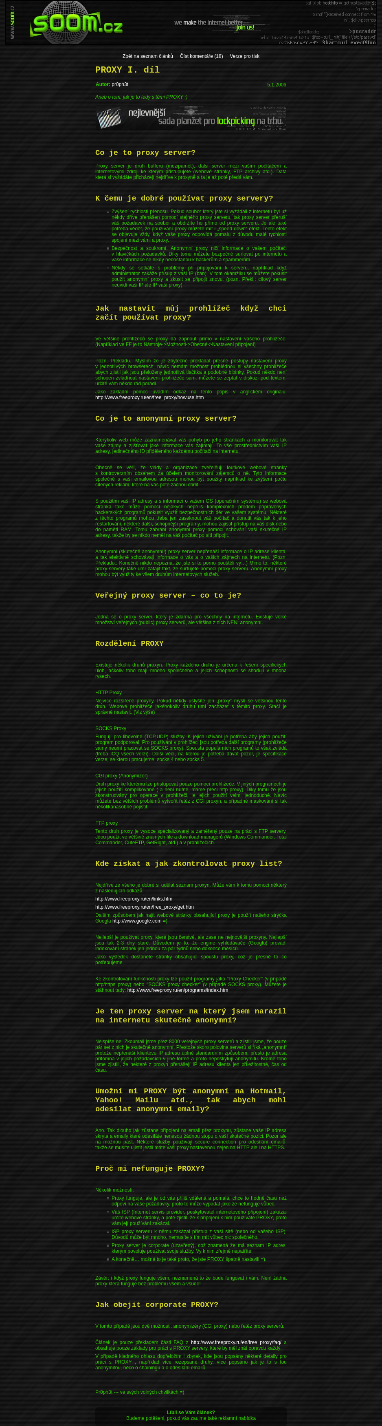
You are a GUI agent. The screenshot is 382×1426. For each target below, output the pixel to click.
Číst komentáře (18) (201, 56)
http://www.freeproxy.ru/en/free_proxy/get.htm (144, 907)
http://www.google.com (137, 921)
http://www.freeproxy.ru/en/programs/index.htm (177, 990)
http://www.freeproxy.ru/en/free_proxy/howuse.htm (149, 397)
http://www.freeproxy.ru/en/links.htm (133, 899)
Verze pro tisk (244, 56)
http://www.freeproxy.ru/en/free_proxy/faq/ (236, 1342)
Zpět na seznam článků (148, 56)
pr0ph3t (120, 84)
